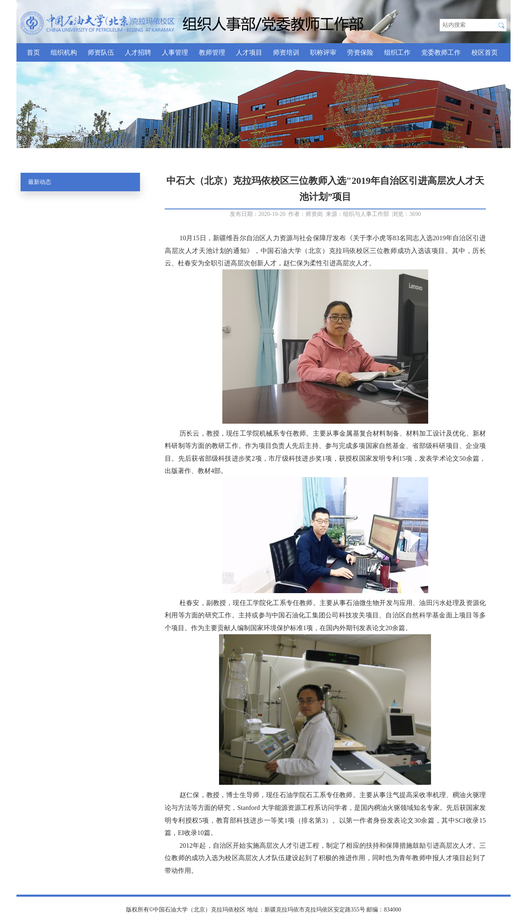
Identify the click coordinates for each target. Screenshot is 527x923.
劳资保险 (360, 52)
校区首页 (484, 52)
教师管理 (212, 52)
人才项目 (249, 52)
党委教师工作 (441, 52)
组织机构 (64, 52)
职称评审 (323, 52)
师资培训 (286, 52)
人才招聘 (138, 52)
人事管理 (175, 52)
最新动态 (39, 182)
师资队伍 (101, 52)
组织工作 (397, 52)
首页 (33, 52)
